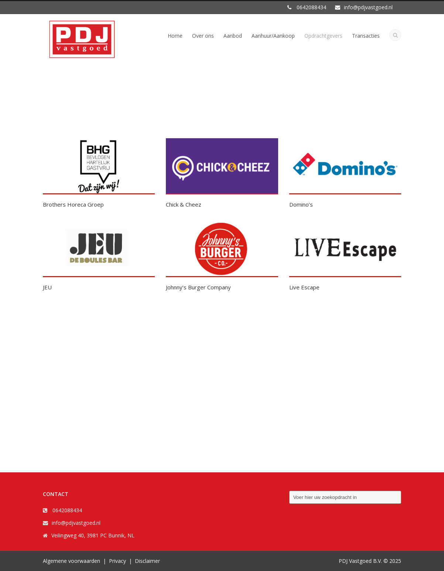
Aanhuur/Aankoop (273, 35)
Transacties (366, 35)
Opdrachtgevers (323, 35)
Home (175, 35)
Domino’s (301, 204)
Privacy (117, 560)
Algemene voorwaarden (71, 560)
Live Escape (304, 287)
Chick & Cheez (183, 204)
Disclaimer (147, 560)
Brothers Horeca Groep (73, 204)
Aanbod (232, 35)
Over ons (203, 35)
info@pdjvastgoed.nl (76, 522)
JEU (47, 287)
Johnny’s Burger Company (198, 287)
